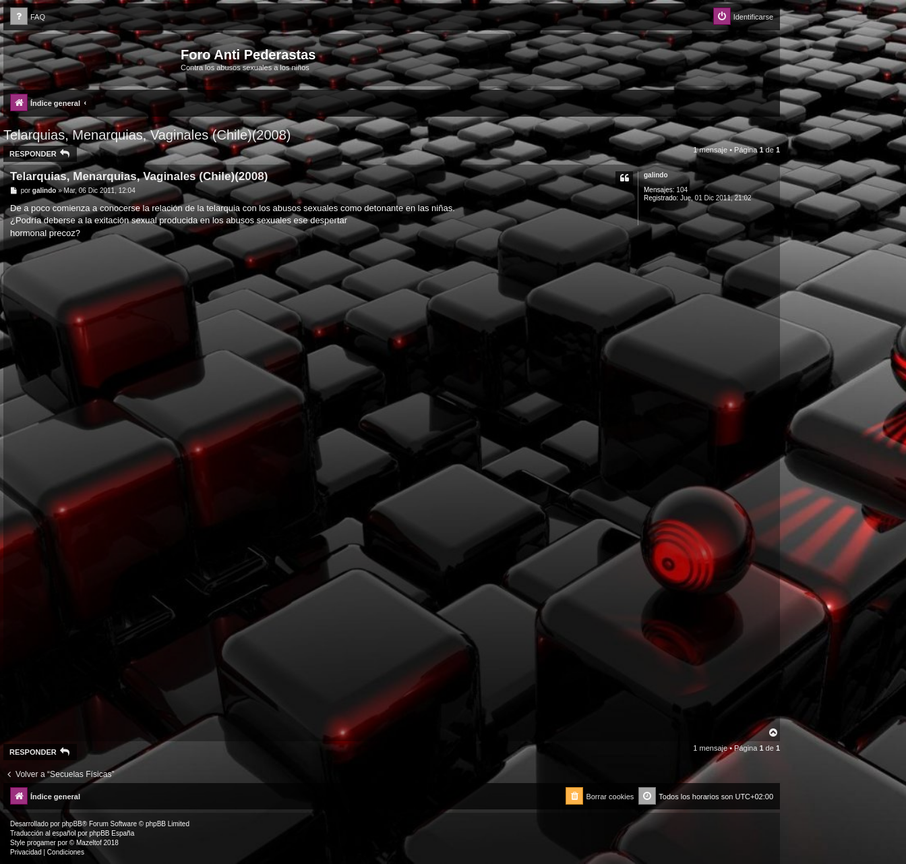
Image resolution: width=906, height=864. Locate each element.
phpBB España (111, 833)
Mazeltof (89, 842)
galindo (656, 175)
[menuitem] (27, 17)
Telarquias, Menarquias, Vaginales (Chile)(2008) (147, 134)
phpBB (72, 824)
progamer (41, 842)
